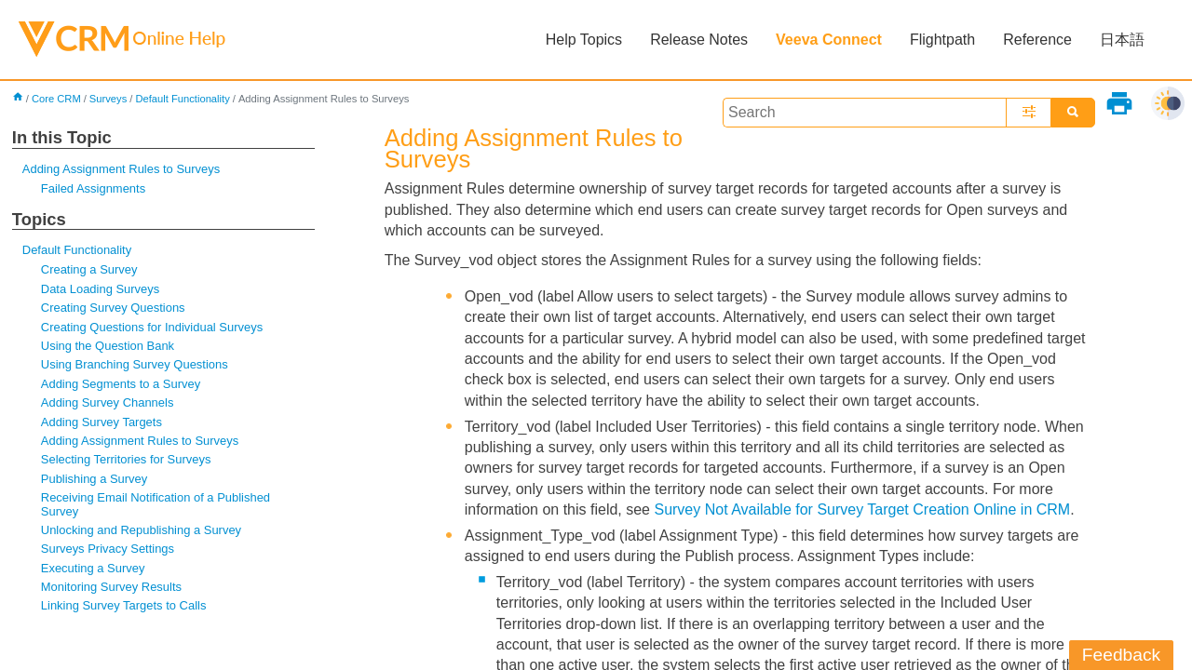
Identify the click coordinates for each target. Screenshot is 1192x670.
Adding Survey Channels (107, 402)
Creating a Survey (89, 269)
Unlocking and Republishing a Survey (141, 530)
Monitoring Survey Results (111, 587)
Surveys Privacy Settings (107, 549)
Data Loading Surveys (100, 289)
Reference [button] (1037, 39)
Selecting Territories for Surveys (126, 459)
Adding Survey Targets (101, 422)
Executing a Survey (93, 568)
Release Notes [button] (699, 39)
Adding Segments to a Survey (120, 384)
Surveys (108, 98)
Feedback (1121, 654)
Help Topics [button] (584, 39)
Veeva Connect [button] (829, 39)
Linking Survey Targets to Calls (124, 605)
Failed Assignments (93, 188)
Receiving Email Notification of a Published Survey (155, 503)
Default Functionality (182, 98)
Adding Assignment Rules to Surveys (121, 169)
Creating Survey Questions (113, 308)
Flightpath (942, 39)
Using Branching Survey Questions (134, 364)
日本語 (1122, 39)
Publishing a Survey (94, 479)
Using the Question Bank (107, 346)
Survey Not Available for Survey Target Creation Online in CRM (862, 509)
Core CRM (56, 98)
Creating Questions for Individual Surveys (152, 327)
